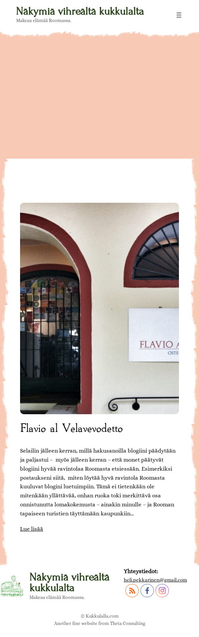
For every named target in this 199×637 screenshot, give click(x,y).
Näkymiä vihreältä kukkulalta (80, 11)
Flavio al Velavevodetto (71, 427)
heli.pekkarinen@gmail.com (155, 580)
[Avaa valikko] (179, 15)
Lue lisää (31, 529)
